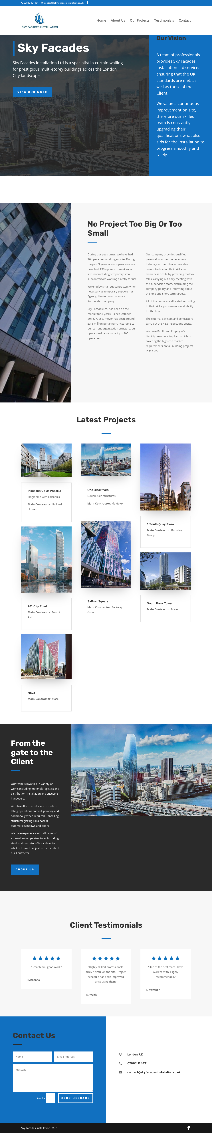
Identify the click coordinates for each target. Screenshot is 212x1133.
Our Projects (140, 21)
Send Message (75, 1098)
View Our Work (32, 92)
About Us (118, 21)
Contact (185, 21)
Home (101, 21)
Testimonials (164, 21)
